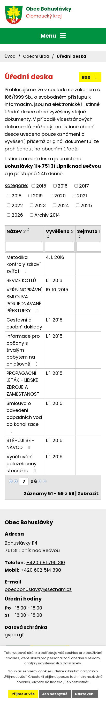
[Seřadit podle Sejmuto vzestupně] (80, 236)
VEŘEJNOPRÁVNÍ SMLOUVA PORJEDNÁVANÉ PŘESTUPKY (24, 300)
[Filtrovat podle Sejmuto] (88, 247)
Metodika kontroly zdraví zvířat (23, 264)
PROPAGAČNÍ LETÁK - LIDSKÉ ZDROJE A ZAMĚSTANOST (23, 383)
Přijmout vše (23, 693)
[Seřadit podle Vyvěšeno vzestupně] (48, 236)
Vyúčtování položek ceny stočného (22, 463)
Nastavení (85, 693)
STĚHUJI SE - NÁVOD (20, 444)
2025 (86, 205)
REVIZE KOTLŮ (21, 280)
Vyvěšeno (60, 231)
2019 (38, 195)
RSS (90, 77)
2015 (41, 186)
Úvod (10, 56)
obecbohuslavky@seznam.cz (38, 589)
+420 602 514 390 (40, 570)
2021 (82, 195)
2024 (63, 205)
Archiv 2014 (47, 215)
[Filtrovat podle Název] (24, 247)
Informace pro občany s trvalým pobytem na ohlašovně (23, 350)
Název (16, 231)
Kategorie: (16, 185)
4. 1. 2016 (55, 257)
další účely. (72, 663)
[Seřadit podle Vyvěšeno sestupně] (48, 238)
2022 (17, 205)
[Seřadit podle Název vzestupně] (29, 229)
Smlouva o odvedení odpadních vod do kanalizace (24, 417)
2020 (60, 195)
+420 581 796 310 (45, 562)
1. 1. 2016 (54, 280)
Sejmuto (88, 231)
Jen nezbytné (54, 693)
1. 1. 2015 (54, 320)
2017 (84, 186)
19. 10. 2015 (57, 289)
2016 (62, 186)
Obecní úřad (36, 56)
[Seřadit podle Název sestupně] (29, 231)
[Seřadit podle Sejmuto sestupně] (80, 238)
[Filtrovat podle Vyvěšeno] (59, 247)
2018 (16, 195)
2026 (17, 215)
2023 (40, 205)
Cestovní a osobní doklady (24, 323)
